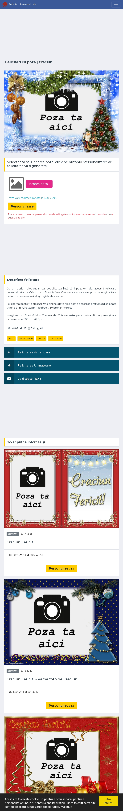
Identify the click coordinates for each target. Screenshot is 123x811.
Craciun (45, 62)
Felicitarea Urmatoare (27, 365)
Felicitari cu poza (20, 62)
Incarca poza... (39, 184)
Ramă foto (56, 338)
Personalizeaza (61, 568)
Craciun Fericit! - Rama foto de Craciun (42, 679)
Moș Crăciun (26, 338)
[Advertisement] (61, 34)
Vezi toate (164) (22, 378)
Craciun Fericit (20, 542)
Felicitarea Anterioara (27, 352)
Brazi (11, 338)
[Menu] (115, 4)
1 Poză (41, 338)
